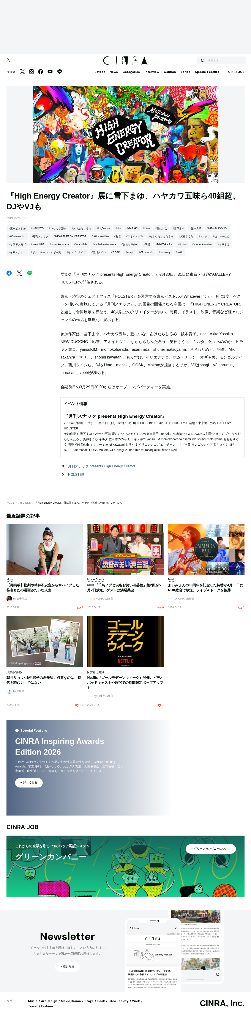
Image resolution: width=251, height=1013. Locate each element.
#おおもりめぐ (129, 248)
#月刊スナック (40, 240)
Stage (89, 1005)
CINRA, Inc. (222, 1007)
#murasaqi (164, 256)
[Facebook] (40, 76)
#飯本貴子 (196, 232)
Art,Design (25, 507)
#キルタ (203, 240)
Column (170, 76)
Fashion (47, 1010)
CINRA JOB (236, 76)
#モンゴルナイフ (76, 256)
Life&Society (118, 1005)
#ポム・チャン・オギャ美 (46, 256)
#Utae (146, 232)
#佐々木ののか (221, 240)
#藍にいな (161, 232)
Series (185, 76)
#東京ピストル (17, 232)
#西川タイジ (98, 256)
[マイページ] (15, 62)
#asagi (129, 256)
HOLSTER (76, 479)
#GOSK (115, 256)
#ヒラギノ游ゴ (17, 248)
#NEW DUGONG (217, 232)
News (114, 76)
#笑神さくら (186, 240)
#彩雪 (117, 240)
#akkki (179, 256)
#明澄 (147, 248)
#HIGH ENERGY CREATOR (70, 240)
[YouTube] (50, 76)
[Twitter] (22, 76)
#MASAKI (131, 232)
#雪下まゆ (178, 232)
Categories (131, 76)
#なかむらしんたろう (160, 240)
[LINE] (59, 76)
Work (136, 1005)
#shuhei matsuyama (104, 248)
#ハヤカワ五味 (57, 232)
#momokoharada (59, 248)
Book (101, 1005)
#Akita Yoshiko (100, 240)
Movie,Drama (71, 1005)
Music (32, 1005)
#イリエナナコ (17, 256)
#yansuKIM (37, 248)
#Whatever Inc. (17, 240)
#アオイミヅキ (134, 240)
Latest (100, 76)
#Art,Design (103, 232)
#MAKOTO (37, 232)
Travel (33, 1010)
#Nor (118, 232)
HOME (10, 507)
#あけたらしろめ (81, 232)
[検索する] (194, 62)
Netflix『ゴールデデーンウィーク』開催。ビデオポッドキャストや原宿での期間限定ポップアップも (125, 687)
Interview (152, 76)
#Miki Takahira (164, 248)
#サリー (182, 248)
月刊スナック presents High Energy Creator (101, 470)
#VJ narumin (145, 256)
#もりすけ (223, 248)
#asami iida (80, 248)
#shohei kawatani (202, 248)
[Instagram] (31, 76)
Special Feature (207, 76)
